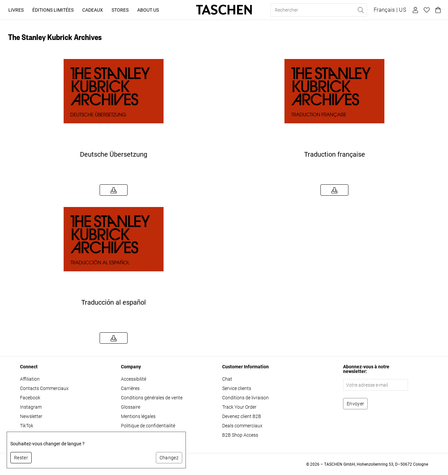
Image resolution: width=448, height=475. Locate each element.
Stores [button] (120, 10)
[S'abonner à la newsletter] (355, 403)
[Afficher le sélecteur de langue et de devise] (390, 10)
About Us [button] (148, 10)
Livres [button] (16, 10)
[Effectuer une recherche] (360, 10)
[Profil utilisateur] (414, 10)
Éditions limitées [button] (53, 10)
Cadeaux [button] (92, 10)
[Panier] (437, 10)
